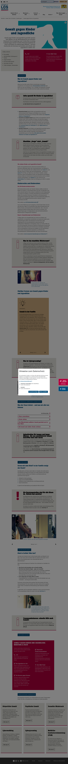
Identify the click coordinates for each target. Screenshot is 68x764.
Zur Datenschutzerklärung (25, 381)
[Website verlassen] (63, 382)
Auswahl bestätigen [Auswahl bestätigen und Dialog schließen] (33, 391)
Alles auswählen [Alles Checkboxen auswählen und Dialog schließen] (43, 391)
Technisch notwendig (29, 383)
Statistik (22, 387)
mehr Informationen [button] (25, 384)
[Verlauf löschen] (63, 389)
